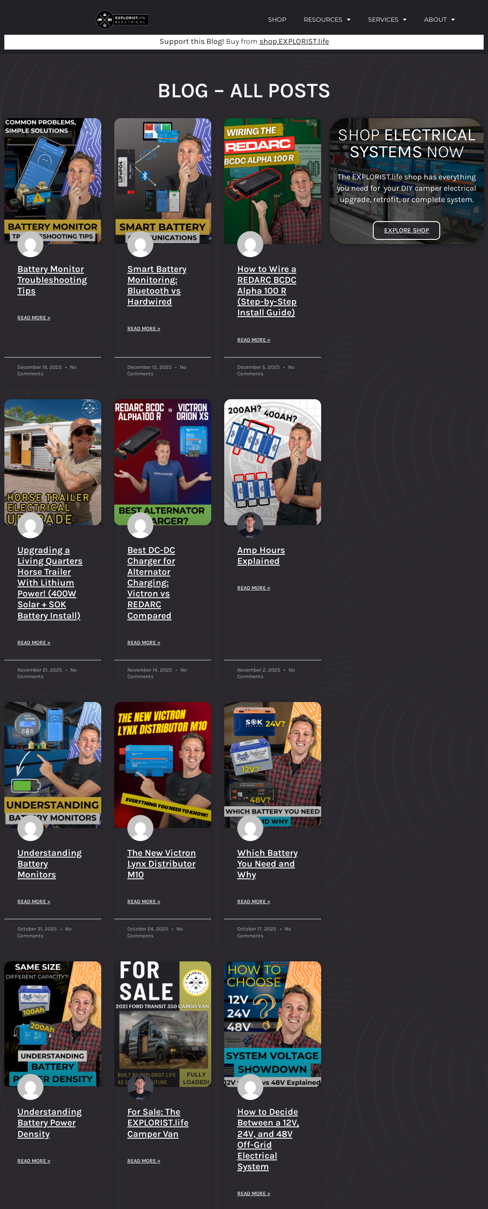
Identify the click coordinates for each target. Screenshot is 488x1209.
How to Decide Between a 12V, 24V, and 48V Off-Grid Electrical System (268, 1139)
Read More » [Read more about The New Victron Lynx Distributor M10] (143, 901)
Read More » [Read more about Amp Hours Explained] (253, 588)
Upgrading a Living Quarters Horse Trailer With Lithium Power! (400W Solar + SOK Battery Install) (50, 583)
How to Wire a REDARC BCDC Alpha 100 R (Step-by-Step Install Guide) (267, 291)
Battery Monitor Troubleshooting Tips (52, 280)
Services (387, 19)
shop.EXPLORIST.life (294, 41)
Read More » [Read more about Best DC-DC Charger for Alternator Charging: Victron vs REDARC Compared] (143, 642)
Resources (327, 19)
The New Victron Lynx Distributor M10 (161, 864)
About (439, 19)
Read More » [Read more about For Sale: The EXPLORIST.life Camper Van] (143, 1161)
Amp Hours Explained (261, 555)
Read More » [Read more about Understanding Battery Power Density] (33, 1161)
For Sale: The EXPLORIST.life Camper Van (158, 1122)
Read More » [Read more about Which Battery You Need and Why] (253, 901)
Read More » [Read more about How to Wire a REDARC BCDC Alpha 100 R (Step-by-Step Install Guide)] (253, 340)
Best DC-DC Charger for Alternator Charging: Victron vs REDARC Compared (151, 583)
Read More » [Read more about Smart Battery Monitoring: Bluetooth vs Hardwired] (143, 328)
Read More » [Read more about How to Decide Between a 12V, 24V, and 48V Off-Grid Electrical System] (253, 1193)
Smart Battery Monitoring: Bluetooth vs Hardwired (156, 285)
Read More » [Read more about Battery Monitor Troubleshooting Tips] (33, 318)
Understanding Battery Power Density (49, 1122)
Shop (277, 19)
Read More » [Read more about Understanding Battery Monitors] (33, 901)
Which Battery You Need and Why (267, 864)
